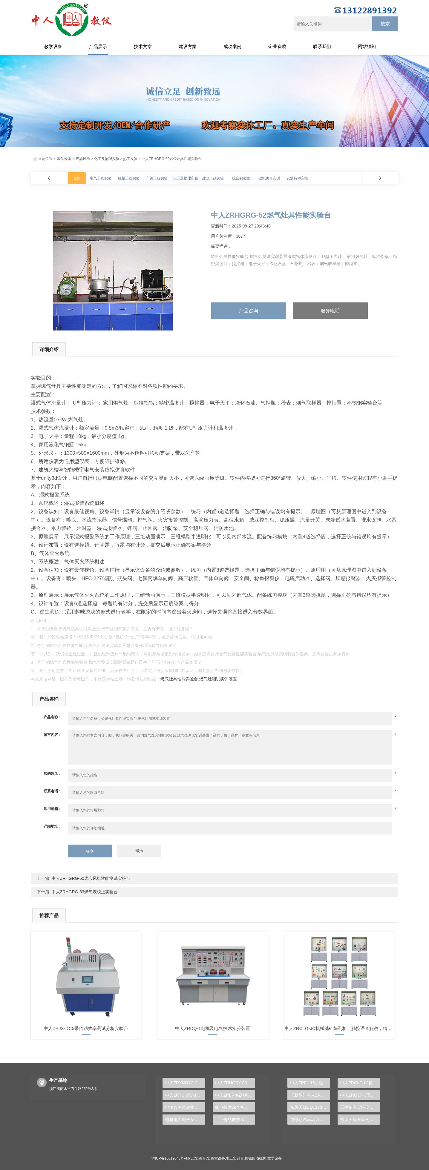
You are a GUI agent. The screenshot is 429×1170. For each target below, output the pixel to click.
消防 (168, 528)
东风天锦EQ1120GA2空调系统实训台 (310, 1107)
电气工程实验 (100, 178)
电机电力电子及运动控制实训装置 (185, 1119)
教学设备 (53, 46)
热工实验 (130, 159)
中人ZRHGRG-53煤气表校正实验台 (84, 891)
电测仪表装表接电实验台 (185, 1107)
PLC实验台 (197, 1158)
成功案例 (232, 46)
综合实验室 (241, 178)
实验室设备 (216, 1158)
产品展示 (98, 46)
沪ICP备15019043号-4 (169, 1158)
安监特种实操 (297, 178)
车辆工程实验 (157, 178)
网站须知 (367, 46)
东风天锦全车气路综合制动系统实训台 (360, 1119)
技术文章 (143, 46)
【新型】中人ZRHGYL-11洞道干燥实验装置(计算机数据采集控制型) (310, 1095)
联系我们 (322, 46)
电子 (215, 403)
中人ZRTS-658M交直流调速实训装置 (185, 1095)
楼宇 (79, 470)
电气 (89, 470)
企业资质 (277, 46)
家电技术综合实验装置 (235, 1107)
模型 (250, 478)
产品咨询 (248, 310)
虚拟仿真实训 (269, 178)
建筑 (44, 470)
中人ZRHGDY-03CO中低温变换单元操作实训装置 (235, 1082)
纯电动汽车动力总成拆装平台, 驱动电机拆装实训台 (310, 1119)
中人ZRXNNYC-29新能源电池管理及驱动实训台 (185, 1082)
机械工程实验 (129, 178)
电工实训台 (235, 1158)
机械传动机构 (255, 1158)
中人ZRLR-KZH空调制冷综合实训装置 (235, 1095)
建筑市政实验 (213, 178)
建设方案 (188, 46)
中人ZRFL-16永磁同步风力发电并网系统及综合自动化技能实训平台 (310, 1082)
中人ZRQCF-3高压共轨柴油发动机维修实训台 (360, 1095)
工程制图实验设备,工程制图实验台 (360, 1107)
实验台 (369, 403)
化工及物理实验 (106, 159)
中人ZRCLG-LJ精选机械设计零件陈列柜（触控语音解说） (360, 1082)
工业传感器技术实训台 (235, 1119)
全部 (77, 178)
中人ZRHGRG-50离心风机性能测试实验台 (90, 878)
